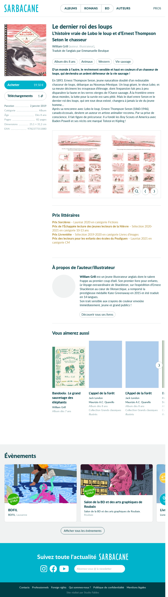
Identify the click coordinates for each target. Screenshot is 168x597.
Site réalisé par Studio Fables (83, 594)
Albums (71, 8)
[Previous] (145, 191)
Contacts (24, 588)
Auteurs (123, 8)
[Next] (154, 191)
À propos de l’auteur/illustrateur (83, 267)
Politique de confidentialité (108, 588)
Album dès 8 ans (64, 61)
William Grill (60, 46)
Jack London (96, 398)
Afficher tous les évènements (82, 532)
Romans (91, 8)
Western (104, 61)
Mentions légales (136, 588)
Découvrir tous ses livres (97, 314)
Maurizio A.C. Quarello (101, 402)
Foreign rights (58, 588)
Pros (157, 8)
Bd (109, 7)
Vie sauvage (123, 61)
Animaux (87, 61)
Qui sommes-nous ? (80, 588)
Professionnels (40, 588)
